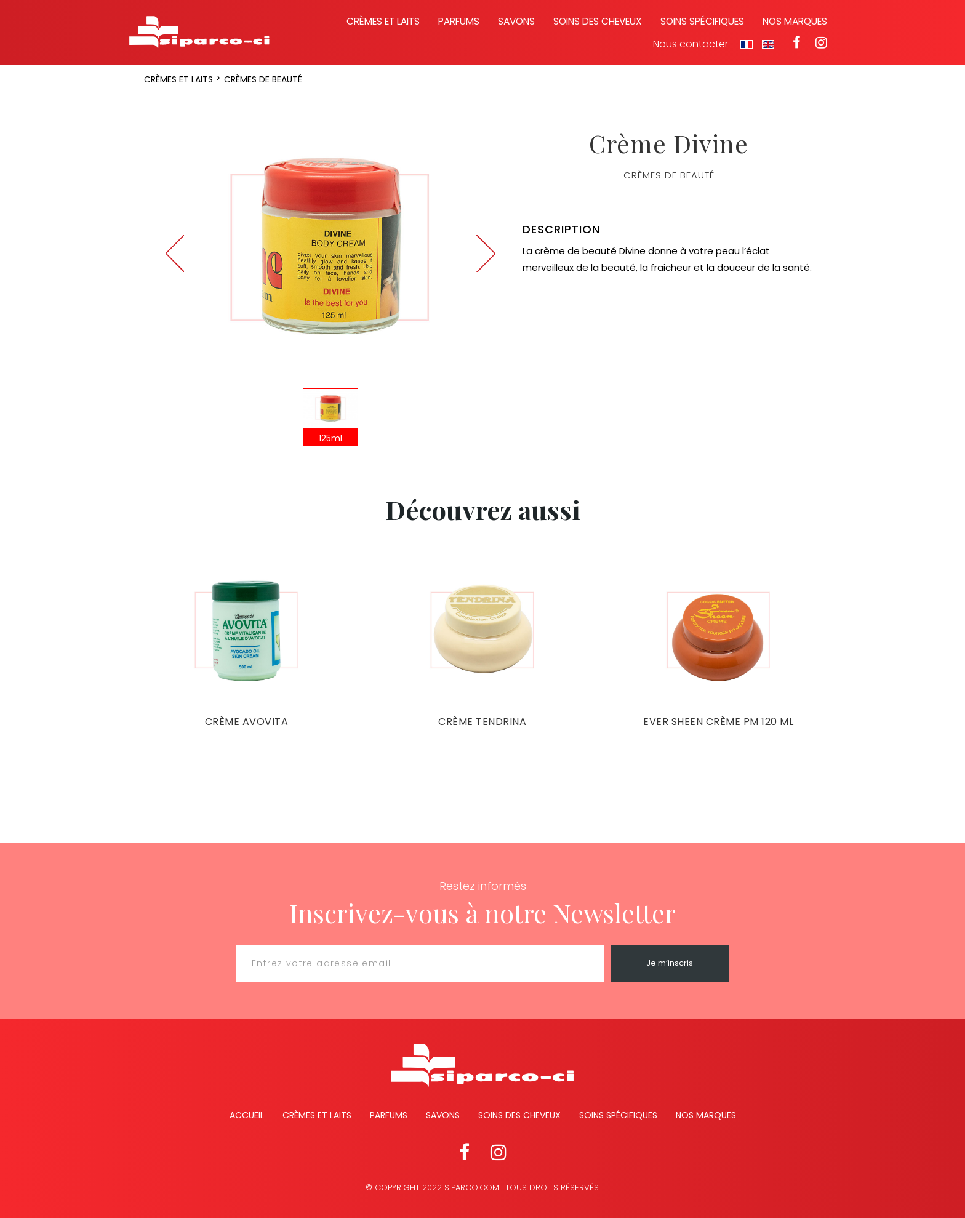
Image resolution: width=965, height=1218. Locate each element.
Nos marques (795, 21)
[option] (330, 247)
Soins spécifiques (702, 21)
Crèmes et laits (383, 21)
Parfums (458, 21)
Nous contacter (690, 44)
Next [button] (485, 253)
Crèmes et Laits (316, 1115)
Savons (516, 21)
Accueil (247, 1115)
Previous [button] (175, 253)
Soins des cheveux (597, 21)
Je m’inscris (669, 963)
